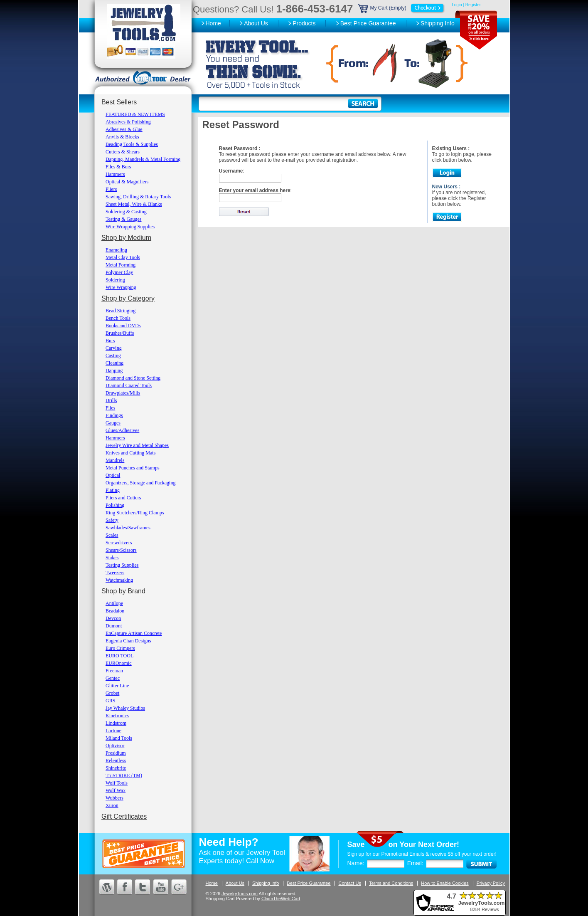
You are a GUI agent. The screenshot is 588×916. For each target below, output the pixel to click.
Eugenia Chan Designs (128, 641)
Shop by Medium (126, 237)
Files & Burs (118, 167)
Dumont (114, 626)
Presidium (116, 753)
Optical (113, 475)
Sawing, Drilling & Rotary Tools (138, 197)
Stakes (112, 557)
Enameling (116, 250)
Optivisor (115, 745)
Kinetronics (117, 715)
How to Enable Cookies (444, 883)
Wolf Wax (115, 790)
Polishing (115, 505)
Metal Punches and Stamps (133, 468)
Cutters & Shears (123, 152)
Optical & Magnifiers (127, 182)
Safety (112, 520)
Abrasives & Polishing (128, 122)
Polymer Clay (119, 272)
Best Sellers (119, 102)
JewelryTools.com (239, 893)
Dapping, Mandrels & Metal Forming (143, 159)
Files (110, 408)
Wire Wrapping (121, 287)
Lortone (113, 730)
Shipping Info (438, 23)
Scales (112, 535)
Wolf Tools (117, 783)
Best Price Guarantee (368, 23)
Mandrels (115, 460)
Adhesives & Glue (124, 129)
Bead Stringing (120, 311)
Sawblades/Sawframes (128, 528)
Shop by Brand (123, 591)
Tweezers (115, 572)
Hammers (115, 174)
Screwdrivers (119, 543)
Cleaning (114, 363)
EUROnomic (119, 663)
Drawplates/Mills (123, 393)
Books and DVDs (123, 325)
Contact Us (349, 883)
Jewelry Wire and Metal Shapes (137, 445)
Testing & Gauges (123, 219)
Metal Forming (120, 265)
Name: (355, 863)
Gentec (113, 678)
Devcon (113, 618)
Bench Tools (118, 318)
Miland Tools (119, 738)
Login (457, 4)
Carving (114, 348)
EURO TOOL (119, 656)
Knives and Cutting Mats (130, 453)
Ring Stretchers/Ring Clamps (135, 513)
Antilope (114, 603)
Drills (111, 400)
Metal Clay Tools (123, 257)
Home (213, 23)
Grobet (112, 693)
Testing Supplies (122, 565)
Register (473, 4)
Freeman (114, 671)
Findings (114, 415)
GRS (110, 701)
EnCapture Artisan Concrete (134, 633)
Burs (110, 340)
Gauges (113, 423)
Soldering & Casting (126, 212)
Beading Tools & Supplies (132, 144)
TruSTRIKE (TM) (124, 775)
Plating (113, 490)
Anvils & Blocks (122, 137)
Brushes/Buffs (120, 333)
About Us (256, 23)
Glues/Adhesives (122, 430)
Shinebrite (116, 768)
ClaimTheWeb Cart (280, 898)
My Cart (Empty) (402, 8)
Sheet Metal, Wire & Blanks (134, 204)
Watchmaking (119, 580)
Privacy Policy (491, 883)
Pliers (111, 189)
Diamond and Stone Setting (133, 378)
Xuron (112, 805)
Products (304, 23)
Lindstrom (116, 723)
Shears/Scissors (121, 550)
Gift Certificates (124, 816)
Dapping (114, 370)
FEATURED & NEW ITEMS (135, 114)
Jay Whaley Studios (125, 708)
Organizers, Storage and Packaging (140, 483)
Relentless (116, 760)
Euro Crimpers (120, 648)
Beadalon (115, 611)
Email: (415, 863)
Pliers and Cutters (123, 498)
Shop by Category (128, 298)
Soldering (115, 280)
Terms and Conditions (391, 883)
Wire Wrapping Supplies (130, 227)
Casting (113, 355)
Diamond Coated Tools (129, 385)
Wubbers (114, 798)
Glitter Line (117, 686)
